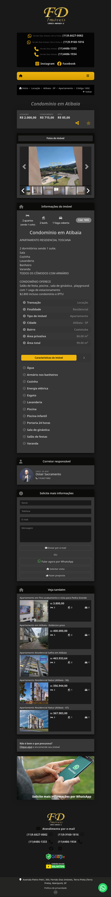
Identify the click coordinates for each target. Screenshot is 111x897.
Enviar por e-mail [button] (55, 547)
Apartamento (66, 88)
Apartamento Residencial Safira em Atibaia (43, 652)
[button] (25, 167)
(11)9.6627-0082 (73, 35)
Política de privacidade (55, 888)
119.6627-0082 (43, 478)
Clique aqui (26, 746)
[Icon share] (45, 63)
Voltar (87, 91)
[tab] (29, 138)
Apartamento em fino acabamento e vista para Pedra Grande (53, 597)
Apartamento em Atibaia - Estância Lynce (42, 625)
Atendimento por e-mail (55, 829)
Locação (35, 88)
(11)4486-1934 (67, 54)
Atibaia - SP (49, 88)
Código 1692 (83, 88)
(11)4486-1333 (67, 48)
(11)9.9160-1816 (73, 42)
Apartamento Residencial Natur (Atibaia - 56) (44, 680)
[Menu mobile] (20, 76)
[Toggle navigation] (88, 76)
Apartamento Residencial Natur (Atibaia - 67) (44, 707)
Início (23, 88)
